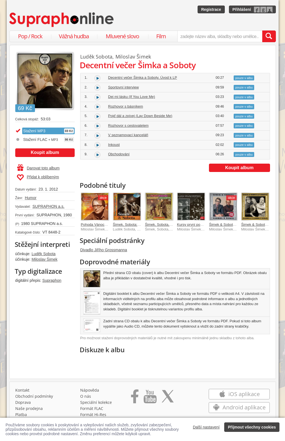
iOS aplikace (239, 394)
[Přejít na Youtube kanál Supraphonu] (150, 398)
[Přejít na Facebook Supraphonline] (134, 398)
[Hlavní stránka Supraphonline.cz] (62, 20)
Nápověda (89, 390)
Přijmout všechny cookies (252, 427)
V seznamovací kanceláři (128, 135)
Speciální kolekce (96, 402)
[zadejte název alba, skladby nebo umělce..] (219, 36)
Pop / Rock (30, 36)
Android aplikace (239, 407)
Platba (21, 414)
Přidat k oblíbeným (38, 177)
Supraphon (52, 280)
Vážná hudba (74, 36)
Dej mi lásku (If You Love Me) (131, 97)
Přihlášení (242, 9)
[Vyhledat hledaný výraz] (269, 36)
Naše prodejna (29, 408)
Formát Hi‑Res (93, 414)
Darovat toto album (38, 168)
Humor (30, 198)
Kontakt (22, 390)
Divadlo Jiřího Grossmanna (103, 250)
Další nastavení (206, 427)
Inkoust (114, 145)
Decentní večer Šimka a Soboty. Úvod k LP (142, 77)
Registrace (211, 9)
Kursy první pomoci (192, 224)
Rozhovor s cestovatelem (128, 125)
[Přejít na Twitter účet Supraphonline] (168, 398)
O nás (85, 396)
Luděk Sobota (44, 254)
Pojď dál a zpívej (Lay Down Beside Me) (140, 116)
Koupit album (45, 152)
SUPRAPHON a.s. (48, 206)
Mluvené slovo (122, 36)
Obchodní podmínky (34, 396)
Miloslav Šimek (44, 259)
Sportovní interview (123, 87)
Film (161, 36)
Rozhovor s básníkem (125, 106)
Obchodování (119, 154)
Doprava (23, 402)
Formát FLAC (91, 408)
